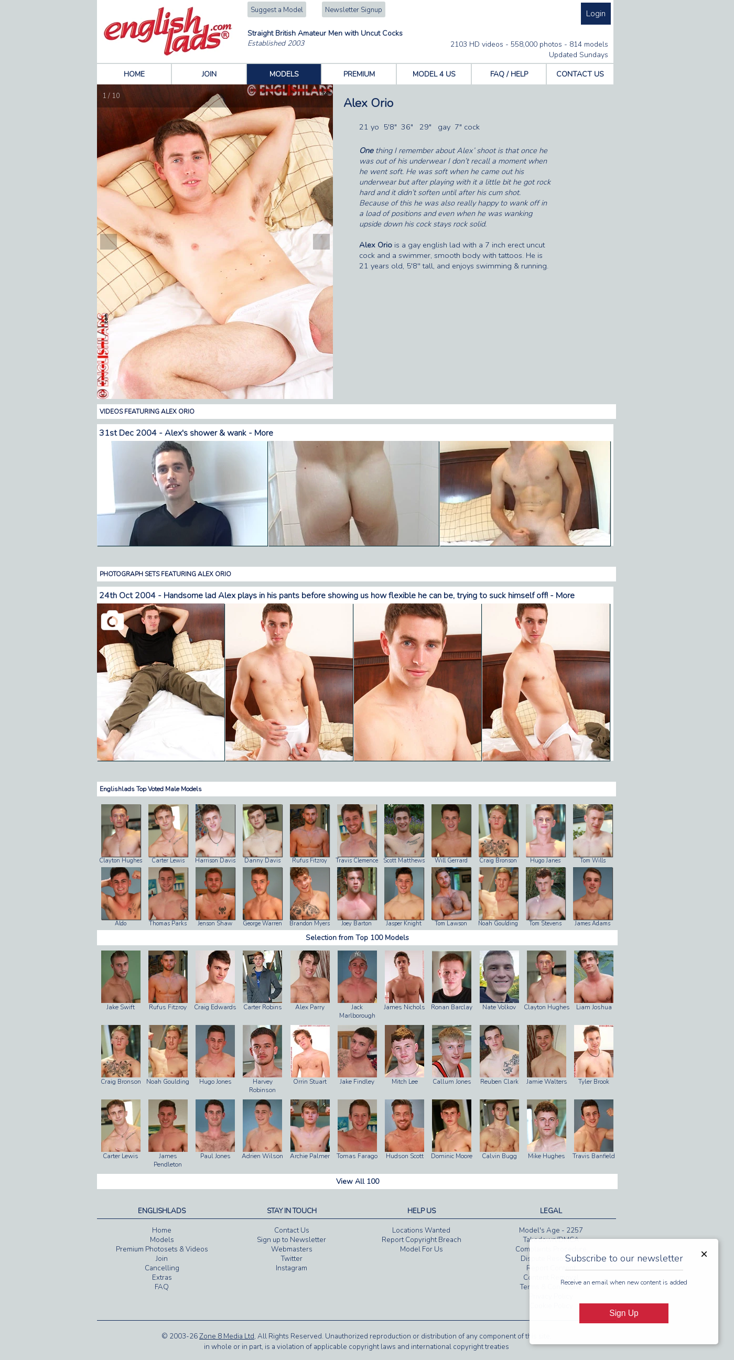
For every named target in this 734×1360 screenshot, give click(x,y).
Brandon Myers (309, 923)
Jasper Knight (404, 923)
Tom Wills (593, 861)
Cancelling (162, 1268)
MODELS (284, 74)
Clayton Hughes (120, 861)
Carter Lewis (168, 861)
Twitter (292, 1259)
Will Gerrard (451, 861)
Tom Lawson (451, 923)
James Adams (592, 923)
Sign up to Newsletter (291, 1240)
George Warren (262, 923)
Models (162, 1240)
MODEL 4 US (434, 74)
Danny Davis (262, 861)
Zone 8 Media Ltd (226, 1336)
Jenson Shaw (215, 923)
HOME (134, 74)
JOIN (209, 74)
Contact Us (291, 1230)
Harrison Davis (215, 861)
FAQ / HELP (509, 74)
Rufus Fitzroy (309, 861)
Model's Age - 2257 (551, 1230)
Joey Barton (356, 923)
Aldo (120, 923)
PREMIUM (359, 74)
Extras (162, 1277)
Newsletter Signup (353, 10)
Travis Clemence (357, 861)
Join (162, 1259)
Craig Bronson (498, 861)
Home (161, 1230)
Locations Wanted (421, 1230)
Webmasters (291, 1249)
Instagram (291, 1268)
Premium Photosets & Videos (162, 1249)
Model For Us (421, 1249)
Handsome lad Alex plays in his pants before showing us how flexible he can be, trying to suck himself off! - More (369, 595)
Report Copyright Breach (421, 1240)
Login (596, 13)
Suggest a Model (277, 10)
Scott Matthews (404, 861)
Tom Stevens (545, 923)
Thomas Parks (168, 923)
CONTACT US (580, 74)
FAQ (162, 1287)
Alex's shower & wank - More (219, 433)
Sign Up (623, 1313)
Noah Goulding (498, 923)
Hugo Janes (545, 861)
